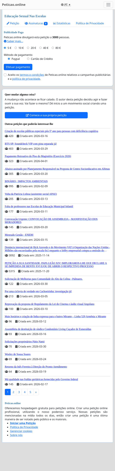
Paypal (16, 59)
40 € (45, 48)
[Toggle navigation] (108, 4)
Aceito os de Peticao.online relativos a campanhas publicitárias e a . (59, 77)
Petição (13, 23)
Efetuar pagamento (18, 67)
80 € (58, 48)
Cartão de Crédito (42, 59)
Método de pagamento (18, 55)
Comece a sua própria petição (46, 115)
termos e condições (32, 75)
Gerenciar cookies (21, 431)
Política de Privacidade (90, 23)
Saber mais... (13, 41)
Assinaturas (36, 23)
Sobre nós (16, 435)
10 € (21, 48)
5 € (9, 48)
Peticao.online (14, 4)
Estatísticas (61, 23)
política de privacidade (26, 79)
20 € (33, 48)
